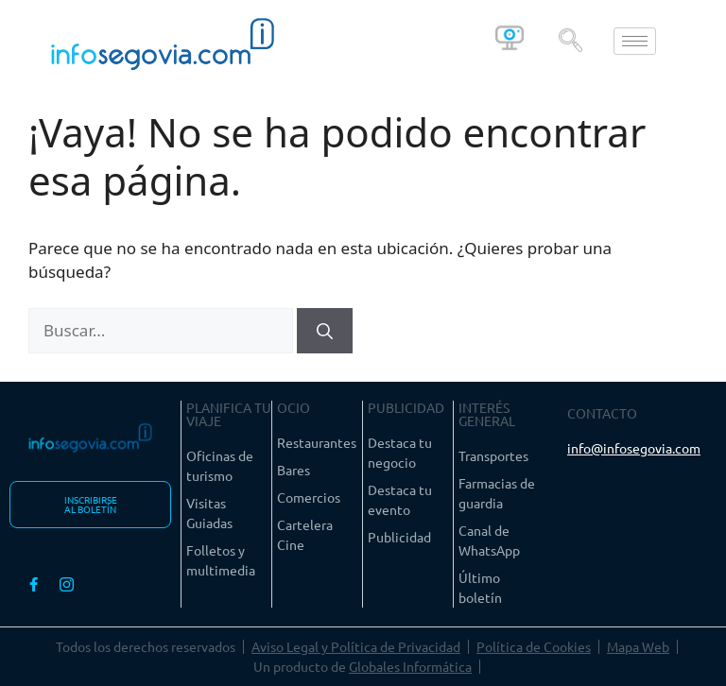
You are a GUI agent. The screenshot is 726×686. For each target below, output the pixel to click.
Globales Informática (410, 666)
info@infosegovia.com (633, 447)
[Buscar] (325, 330)
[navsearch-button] (570, 41)
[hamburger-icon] (635, 41)
